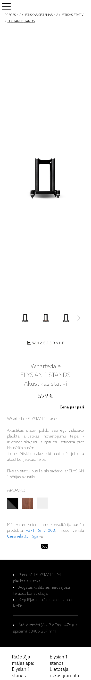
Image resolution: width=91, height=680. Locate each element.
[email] (44, 548)
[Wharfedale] (45, 344)
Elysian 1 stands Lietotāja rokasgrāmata (64, 666)
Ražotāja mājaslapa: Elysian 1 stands (23, 666)
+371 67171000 (40, 530)
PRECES (10, 15)
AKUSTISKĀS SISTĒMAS (36, 15)
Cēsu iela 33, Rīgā (22, 536)
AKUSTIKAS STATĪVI (70, 15)
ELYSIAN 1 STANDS (21, 21)
